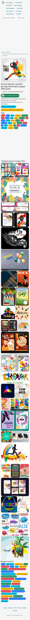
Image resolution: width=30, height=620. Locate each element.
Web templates (10, 8)
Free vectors (9, 2)
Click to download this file (10, 95)
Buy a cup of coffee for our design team (12, 110)
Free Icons (20, 8)
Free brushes (9, 11)
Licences (10, 608)
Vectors (8, 52)
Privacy (20, 608)
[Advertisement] (15, 36)
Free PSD (18, 14)
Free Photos (18, 2)
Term (15, 608)
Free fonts (9, 5)
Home (3, 52)
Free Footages (18, 5)
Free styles (19, 11)
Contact (15, 610)
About (24, 608)
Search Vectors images (9, 18)
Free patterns (10, 14)
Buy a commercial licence (8, 106)
